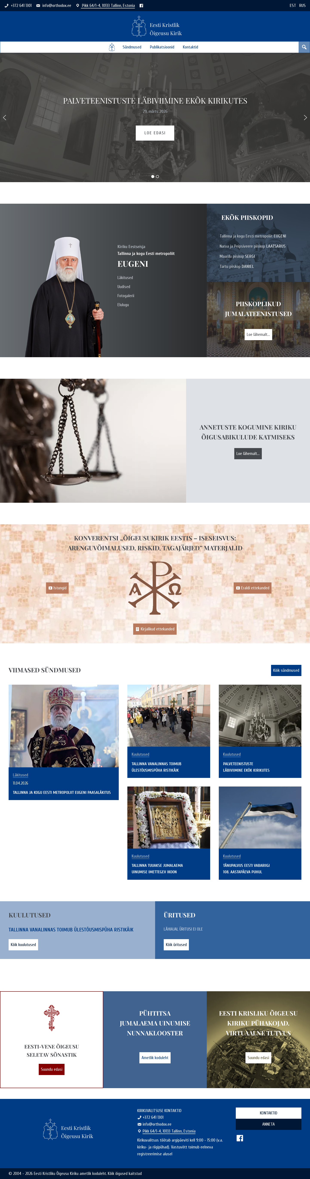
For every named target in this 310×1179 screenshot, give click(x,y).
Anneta (268, 1124)
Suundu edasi (51, 1069)
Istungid (57, 587)
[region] (155, 117)
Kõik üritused (176, 944)
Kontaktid (190, 47)
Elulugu (123, 304)
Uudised (123, 286)
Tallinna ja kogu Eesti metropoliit (253, 236)
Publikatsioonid (162, 47)
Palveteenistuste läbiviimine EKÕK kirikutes (155, 100)
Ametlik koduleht (155, 1057)
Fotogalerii (125, 295)
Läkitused (125, 277)
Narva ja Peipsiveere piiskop (252, 246)
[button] (4, 117)
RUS (302, 5)
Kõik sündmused (286, 670)
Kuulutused (140, 754)
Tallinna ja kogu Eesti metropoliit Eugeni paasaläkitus (62, 792)
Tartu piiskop (237, 266)
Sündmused (132, 47)
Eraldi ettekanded (252, 587)
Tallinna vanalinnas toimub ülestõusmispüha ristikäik (71, 930)
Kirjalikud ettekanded (154, 628)
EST (293, 5)
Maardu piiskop (237, 256)
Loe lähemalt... (258, 334)
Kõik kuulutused (23, 944)
